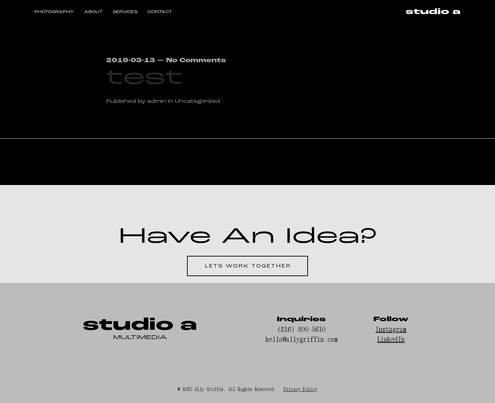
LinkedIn (391, 339)
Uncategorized (197, 101)
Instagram (390, 329)
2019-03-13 (130, 60)
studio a (433, 12)
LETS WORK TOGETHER (248, 266)
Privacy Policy (300, 389)
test (144, 77)
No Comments (196, 60)
